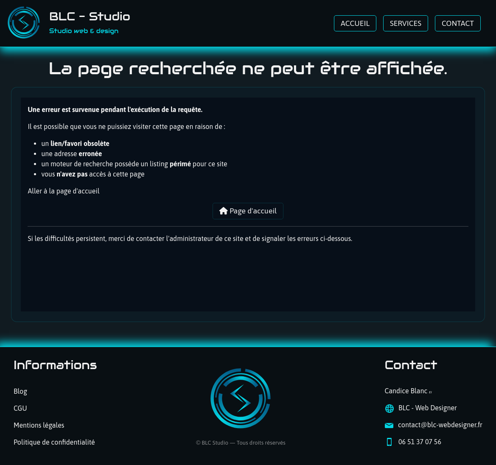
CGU (20, 408)
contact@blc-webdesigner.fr (440, 425)
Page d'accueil (248, 211)
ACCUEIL (355, 23)
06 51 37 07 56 (419, 441)
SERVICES (405, 23)
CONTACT (458, 23)
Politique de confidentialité (54, 442)
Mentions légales (39, 425)
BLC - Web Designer (427, 408)
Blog (20, 391)
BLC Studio (215, 443)
